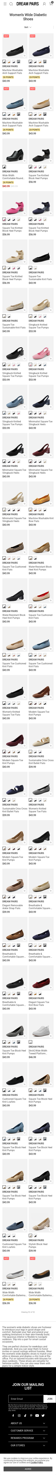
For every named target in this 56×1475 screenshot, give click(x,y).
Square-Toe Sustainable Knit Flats (40, 278)
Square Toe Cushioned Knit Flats (14, 568)
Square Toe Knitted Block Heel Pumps (39, 177)
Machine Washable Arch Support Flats (12, 72)
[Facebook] (13, 1415)
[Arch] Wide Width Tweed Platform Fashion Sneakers (38, 1052)
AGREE (28, 1469)
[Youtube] (37, 1415)
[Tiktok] (25, 1415)
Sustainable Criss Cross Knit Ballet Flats (41, 762)
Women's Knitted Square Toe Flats (11, 713)
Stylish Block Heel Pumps (38, 1245)
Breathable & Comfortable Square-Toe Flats (39, 907)
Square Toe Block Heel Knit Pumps (14, 1052)
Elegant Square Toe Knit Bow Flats (39, 1003)
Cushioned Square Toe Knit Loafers (14, 1100)
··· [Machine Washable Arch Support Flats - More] (18, 61)
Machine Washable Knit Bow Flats (41, 520)
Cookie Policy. (36, 1462)
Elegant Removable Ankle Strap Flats (12, 907)
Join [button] (49, 1398)
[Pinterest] (31, 1415)
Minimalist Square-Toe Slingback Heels (40, 423)
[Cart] (51, 4)
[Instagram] (19, 1415)
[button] (5, 4)
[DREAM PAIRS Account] (44, 4)
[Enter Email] (26, 1399)
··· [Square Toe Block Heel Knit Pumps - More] (18, 1042)
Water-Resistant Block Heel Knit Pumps (40, 568)
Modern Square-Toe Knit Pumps (39, 713)
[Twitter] (43, 1415)
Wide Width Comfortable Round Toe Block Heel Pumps (14, 177)
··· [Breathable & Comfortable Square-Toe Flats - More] (45, 897)
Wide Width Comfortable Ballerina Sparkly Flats (13, 1294)
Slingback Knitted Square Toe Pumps (39, 326)
